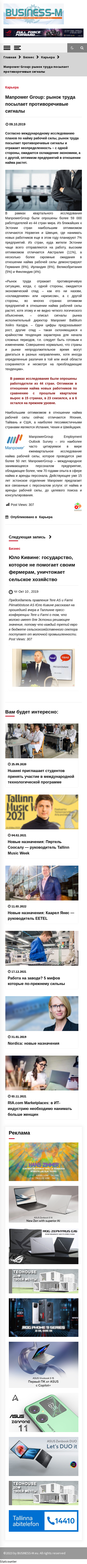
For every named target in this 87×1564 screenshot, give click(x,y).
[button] (72, 47)
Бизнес (14, 548)
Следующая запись (30, 537)
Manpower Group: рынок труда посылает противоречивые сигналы (40, 104)
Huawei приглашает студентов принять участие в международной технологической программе (41, 776)
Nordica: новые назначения (33, 1043)
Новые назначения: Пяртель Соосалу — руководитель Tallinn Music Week (38, 847)
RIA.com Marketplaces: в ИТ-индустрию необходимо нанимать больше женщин (40, 1108)
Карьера (12, 87)
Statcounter (8, 1561)
